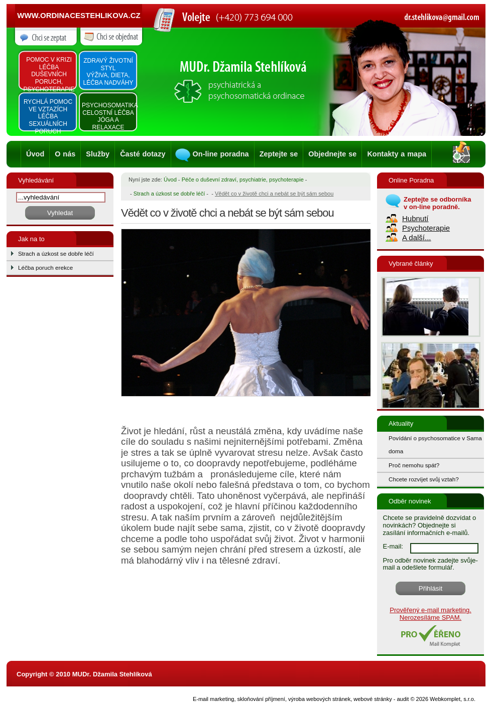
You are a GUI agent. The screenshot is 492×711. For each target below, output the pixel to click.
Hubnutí (415, 218)
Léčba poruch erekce (45, 267)
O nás (65, 154)
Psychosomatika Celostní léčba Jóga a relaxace (109, 116)
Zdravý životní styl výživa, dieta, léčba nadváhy (108, 71)
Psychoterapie (426, 228)
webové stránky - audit (381, 699)
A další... (416, 237)
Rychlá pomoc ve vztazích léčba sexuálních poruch (48, 116)
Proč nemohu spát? (414, 465)
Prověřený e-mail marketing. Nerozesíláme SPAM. (430, 613)
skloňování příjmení (261, 699)
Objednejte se (332, 154)
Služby (97, 154)
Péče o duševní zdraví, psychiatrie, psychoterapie (243, 179)
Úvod (35, 154)
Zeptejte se (279, 154)
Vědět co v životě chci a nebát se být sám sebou (274, 194)
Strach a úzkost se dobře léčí (56, 253)
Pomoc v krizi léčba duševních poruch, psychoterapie (48, 74)
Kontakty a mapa (396, 154)
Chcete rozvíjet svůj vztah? (424, 479)
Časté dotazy (142, 154)
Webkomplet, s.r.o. (452, 699)
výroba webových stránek (319, 699)
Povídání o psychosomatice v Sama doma (435, 444)
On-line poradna (221, 154)
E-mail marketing (213, 699)
